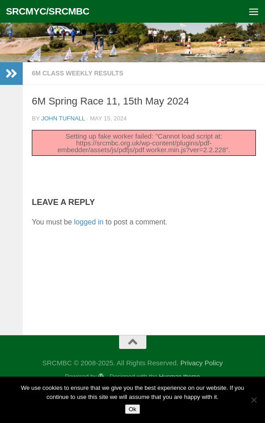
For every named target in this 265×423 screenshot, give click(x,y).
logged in (89, 222)
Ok (132, 409)
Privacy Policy (201, 363)
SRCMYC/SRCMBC (48, 11)
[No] (253, 399)
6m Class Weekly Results (77, 73)
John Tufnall (63, 118)
